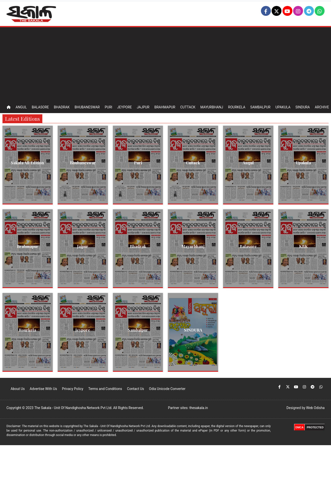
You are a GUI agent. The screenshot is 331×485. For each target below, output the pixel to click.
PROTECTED (315, 427)
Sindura (302, 107)
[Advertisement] (165, 64)
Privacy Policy (72, 389)
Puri (108, 107)
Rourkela (236, 107)
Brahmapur (164, 107)
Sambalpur (260, 107)
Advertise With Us (43, 389)
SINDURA (193, 330)
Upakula (282, 107)
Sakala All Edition (27, 162)
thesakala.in (198, 408)
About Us (18, 389)
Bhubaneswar (87, 107)
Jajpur (143, 107)
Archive (322, 107)
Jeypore (124, 107)
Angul (21, 107)
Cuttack (187, 107)
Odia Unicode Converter (167, 389)
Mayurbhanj (211, 107)
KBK (303, 246)
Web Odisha (315, 408)
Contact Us (135, 389)
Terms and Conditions (105, 389)
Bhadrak (62, 107)
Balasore (40, 107)
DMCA (299, 427)
